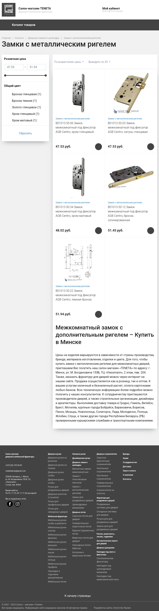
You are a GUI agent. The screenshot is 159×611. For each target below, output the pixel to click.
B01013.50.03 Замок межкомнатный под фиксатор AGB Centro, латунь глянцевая (128, 127)
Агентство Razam (122, 608)
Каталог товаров (25, 25)
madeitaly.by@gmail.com (15, 471)
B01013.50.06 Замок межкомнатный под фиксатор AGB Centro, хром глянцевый (76, 127)
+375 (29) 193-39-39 (13, 465)
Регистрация (116, 11)
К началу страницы (79, 596)
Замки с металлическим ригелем (73, 118)
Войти (105, 11)
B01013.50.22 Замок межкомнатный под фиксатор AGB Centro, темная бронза (76, 295)
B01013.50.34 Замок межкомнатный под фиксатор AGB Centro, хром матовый (76, 211)
